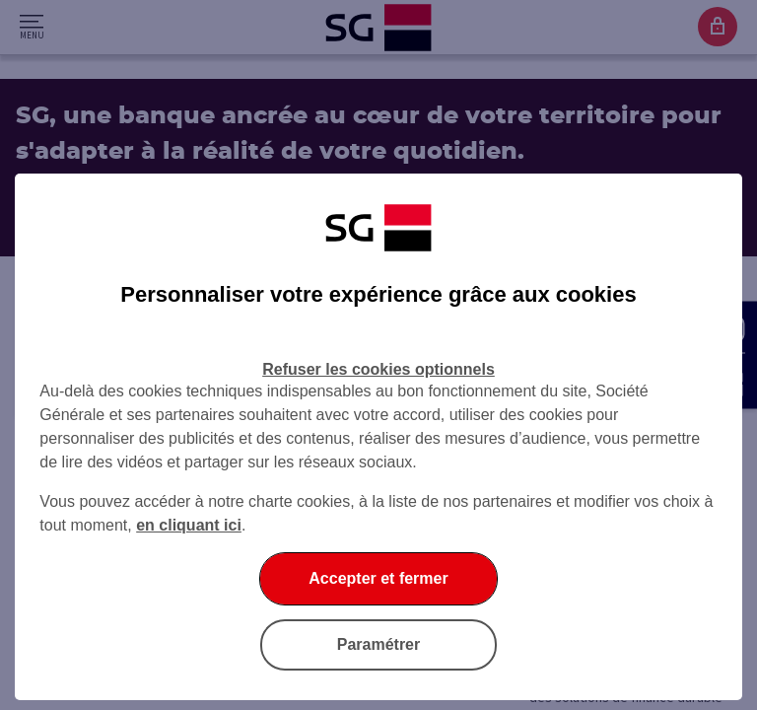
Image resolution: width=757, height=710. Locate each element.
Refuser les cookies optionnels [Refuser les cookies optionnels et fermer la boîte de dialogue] (378, 369)
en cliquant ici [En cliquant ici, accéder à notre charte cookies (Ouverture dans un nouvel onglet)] (188, 525)
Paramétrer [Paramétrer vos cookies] (379, 644)
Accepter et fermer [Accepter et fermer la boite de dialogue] (378, 578)
